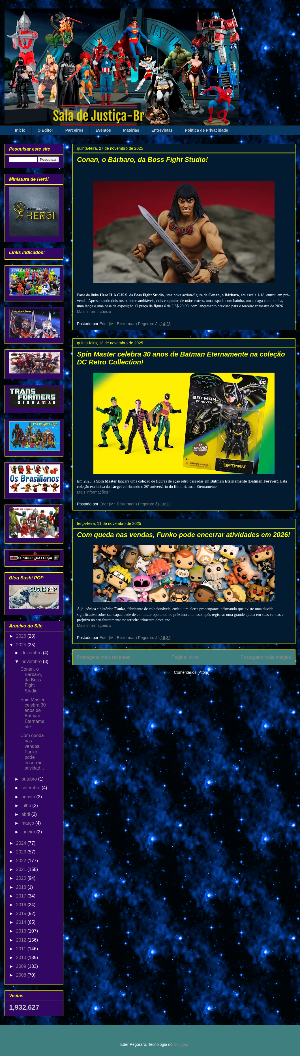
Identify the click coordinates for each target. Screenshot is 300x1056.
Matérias (131, 130)
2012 (21, 940)
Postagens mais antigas (266, 657)
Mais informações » (94, 311)
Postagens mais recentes (103, 657)
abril (26, 814)
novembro (32, 661)
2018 (21, 887)
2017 (21, 896)
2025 (21, 644)
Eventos (103, 130)
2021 (21, 869)
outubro (30, 779)
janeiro (29, 831)
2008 (21, 975)
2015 (21, 913)
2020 (21, 878)
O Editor (45, 130)
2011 (21, 948)
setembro (32, 787)
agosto (29, 796)
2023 (21, 851)
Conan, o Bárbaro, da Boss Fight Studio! (142, 159)
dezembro (32, 652)
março (28, 823)
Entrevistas (162, 130)
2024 (21, 843)
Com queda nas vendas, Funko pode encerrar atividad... (32, 751)
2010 (21, 957)
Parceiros (74, 130)
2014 (21, 922)
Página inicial (186, 657)
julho (27, 805)
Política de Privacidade (206, 130)
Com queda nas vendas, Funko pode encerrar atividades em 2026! (183, 534)
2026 (21, 636)
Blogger (180, 1044)
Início (20, 130)
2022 (21, 860)
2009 (21, 966)
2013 (21, 931)
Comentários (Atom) (191, 672)
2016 (21, 904)
